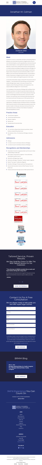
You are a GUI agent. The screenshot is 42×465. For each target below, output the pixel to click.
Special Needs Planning (21, 424)
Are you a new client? (10, 324)
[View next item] (22, 282)
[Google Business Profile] (18, 447)
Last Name (9, 312)
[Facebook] (21, 447)
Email (8, 320)
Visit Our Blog (21, 376)
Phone (8, 316)
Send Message (21, 347)
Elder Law (21, 419)
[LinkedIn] (23, 447)
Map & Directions (21, 441)
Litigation (21, 423)
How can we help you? (11, 328)
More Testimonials (21, 286)
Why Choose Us (21, 416)
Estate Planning (21, 417)
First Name (9, 307)
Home (21, 414)
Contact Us (21, 428)
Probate (21, 421)
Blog (21, 426)
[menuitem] (15, 464)
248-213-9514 (21, 398)
